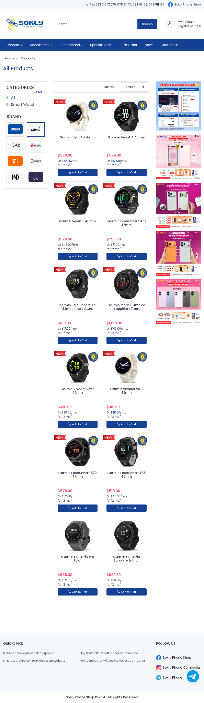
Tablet (36, 653)
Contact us (169, 45)
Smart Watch (22, 104)
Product (15, 45)
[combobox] (96, 24)
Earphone (47, 653)
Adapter (61, 661)
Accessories (41, 45)
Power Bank (30, 661)
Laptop (27, 653)
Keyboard (86, 661)
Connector (130, 653)
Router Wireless (104, 661)
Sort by (108, 87)
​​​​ (178, 652)
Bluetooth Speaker (109, 653)
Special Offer (102, 45)
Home (9, 58)
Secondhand (71, 45)
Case (125, 661)
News (149, 45)
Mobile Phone (12, 653)
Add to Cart (77, 172)
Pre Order (129, 45)
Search (147, 24)
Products (27, 58)
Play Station (88, 653)
